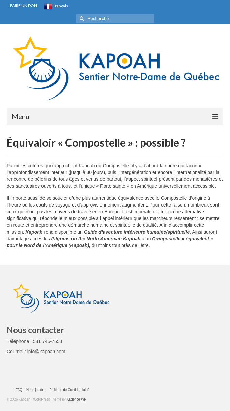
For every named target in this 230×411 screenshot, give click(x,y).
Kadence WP (76, 399)
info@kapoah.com (46, 351)
